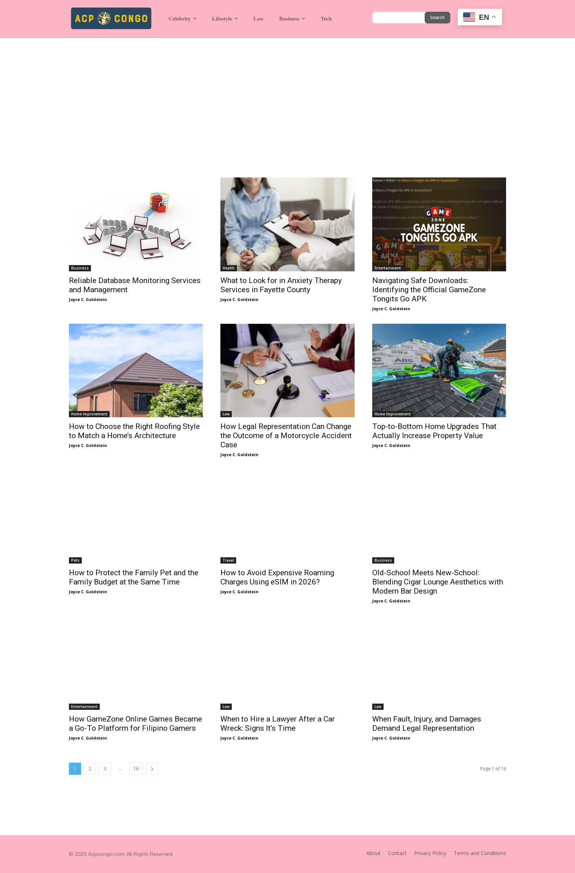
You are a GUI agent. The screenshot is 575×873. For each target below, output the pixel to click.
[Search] (437, 17)
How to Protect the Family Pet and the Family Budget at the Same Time (133, 577)
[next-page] (152, 769)
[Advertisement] (287, 93)
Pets (75, 560)
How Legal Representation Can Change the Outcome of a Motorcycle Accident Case (286, 435)
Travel (228, 560)
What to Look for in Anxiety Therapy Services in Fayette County (281, 285)
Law (226, 414)
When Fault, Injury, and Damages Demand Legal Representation (426, 724)
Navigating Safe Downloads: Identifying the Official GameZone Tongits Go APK (429, 289)
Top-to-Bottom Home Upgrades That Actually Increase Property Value (434, 431)
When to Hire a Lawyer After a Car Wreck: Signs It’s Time (277, 724)
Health (229, 268)
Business (80, 268)
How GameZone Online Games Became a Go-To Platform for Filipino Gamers (135, 724)
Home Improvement (89, 414)
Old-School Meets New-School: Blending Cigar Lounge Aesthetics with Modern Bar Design (437, 581)
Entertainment (387, 268)
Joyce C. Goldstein (88, 299)
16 (136, 769)
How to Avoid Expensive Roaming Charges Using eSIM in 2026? (277, 577)
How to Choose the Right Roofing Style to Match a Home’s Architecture (134, 431)
